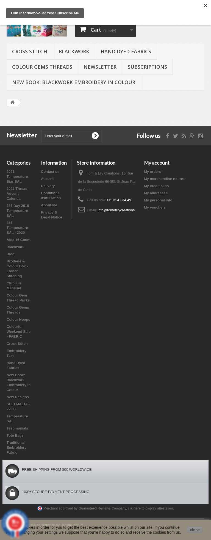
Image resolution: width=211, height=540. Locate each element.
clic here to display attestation (150, 508)
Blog (11, 254)
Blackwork (74, 51)
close (195, 530)
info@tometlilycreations (116, 210)
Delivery (48, 186)
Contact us (50, 172)
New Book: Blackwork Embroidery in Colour (73, 82)
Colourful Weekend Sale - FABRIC (18, 332)
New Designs (18, 397)
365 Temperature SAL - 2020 (17, 228)
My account (157, 163)
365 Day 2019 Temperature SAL (18, 211)
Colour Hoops (18, 319)
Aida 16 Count (18, 240)
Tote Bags (15, 435)
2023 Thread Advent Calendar (17, 194)
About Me (49, 205)
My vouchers (155, 207)
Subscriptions (147, 66)
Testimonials (17, 428)
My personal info (158, 200)
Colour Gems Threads (42, 66)
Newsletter (100, 66)
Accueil (47, 179)
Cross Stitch (29, 51)
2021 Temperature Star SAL (17, 177)
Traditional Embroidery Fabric (16, 448)
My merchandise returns (164, 179)
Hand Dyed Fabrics (126, 51)
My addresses (156, 193)
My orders (152, 172)
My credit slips (156, 186)
